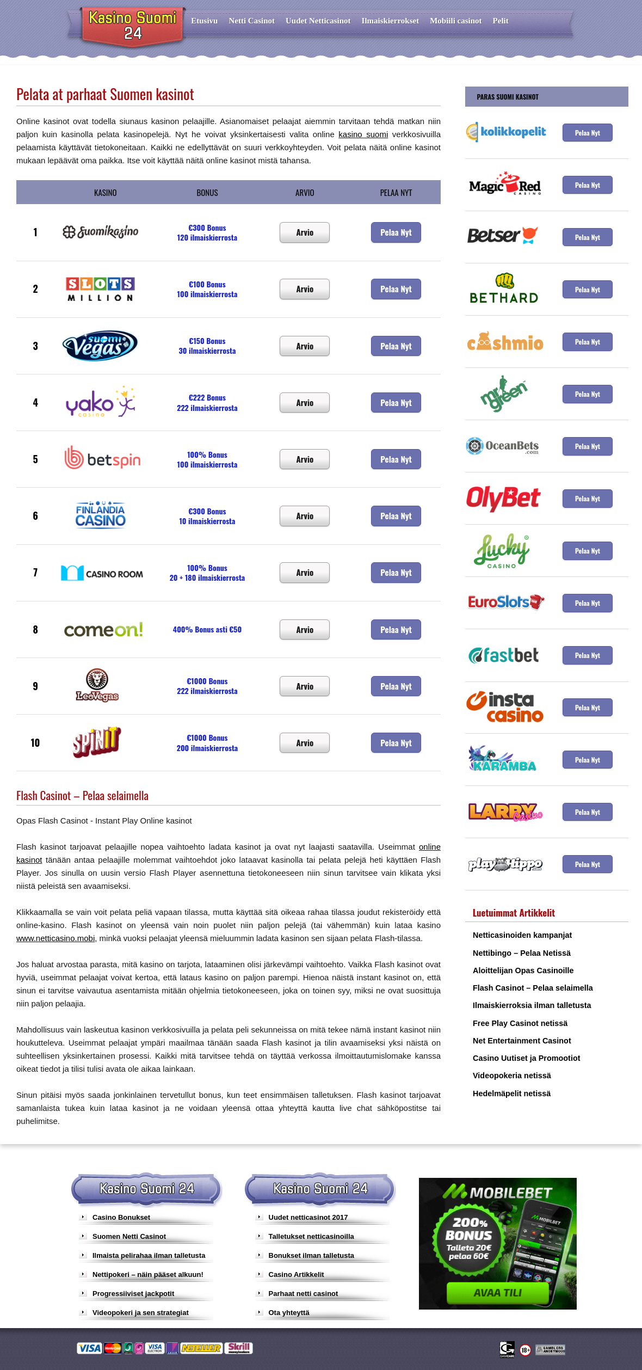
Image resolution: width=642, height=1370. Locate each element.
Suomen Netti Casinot (129, 1236)
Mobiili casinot (456, 20)
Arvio (305, 232)
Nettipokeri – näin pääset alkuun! (147, 1274)
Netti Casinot (252, 20)
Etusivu (204, 20)
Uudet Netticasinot (318, 20)
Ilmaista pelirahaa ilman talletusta (148, 1255)
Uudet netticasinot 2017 (308, 1217)
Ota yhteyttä (289, 1312)
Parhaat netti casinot (303, 1293)
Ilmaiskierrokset (390, 20)
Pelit (501, 20)
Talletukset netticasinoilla (311, 1236)
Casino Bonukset (121, 1217)
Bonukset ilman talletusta (311, 1255)
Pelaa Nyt (395, 232)
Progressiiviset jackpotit (133, 1293)
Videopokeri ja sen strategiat (140, 1312)
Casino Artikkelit (296, 1274)
